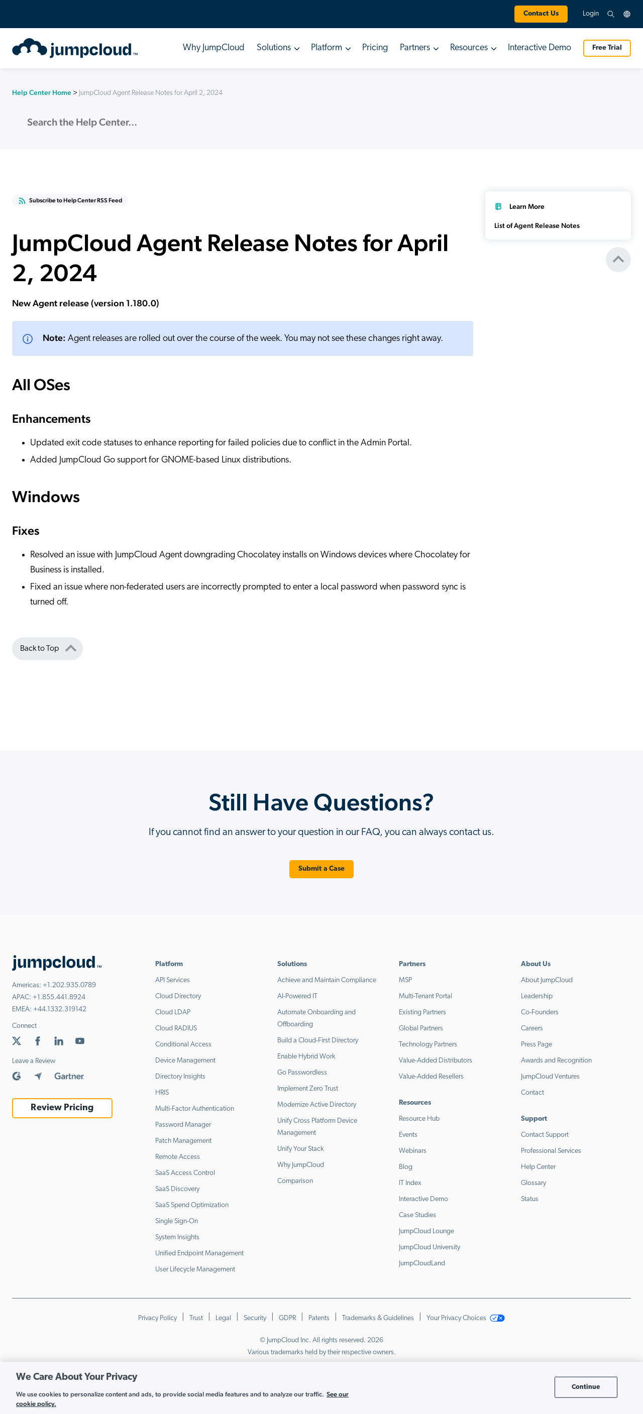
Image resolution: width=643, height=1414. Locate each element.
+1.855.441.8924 (59, 997)
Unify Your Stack (300, 1149)
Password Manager (183, 1125)
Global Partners (421, 1028)
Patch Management (183, 1141)
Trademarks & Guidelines (378, 1318)
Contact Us (541, 14)
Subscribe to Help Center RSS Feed (70, 201)
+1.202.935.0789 (69, 985)
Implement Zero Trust (307, 1089)
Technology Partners (428, 1044)
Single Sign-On (176, 1221)
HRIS (162, 1093)
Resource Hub (419, 1119)
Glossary (533, 1183)
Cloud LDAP (172, 1012)
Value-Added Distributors (435, 1061)
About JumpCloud (547, 980)
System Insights (177, 1237)
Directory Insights (180, 1077)
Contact (532, 1093)
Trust (196, 1318)
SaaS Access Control (185, 1173)
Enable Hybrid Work (306, 1056)
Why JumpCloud (214, 48)
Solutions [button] (274, 48)
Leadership (537, 996)
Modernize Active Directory (316, 1105)
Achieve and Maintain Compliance (326, 980)
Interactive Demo (539, 48)
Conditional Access (183, 1044)
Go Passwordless (302, 1073)
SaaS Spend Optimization (192, 1205)
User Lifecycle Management (195, 1269)
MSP (405, 980)
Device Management (185, 1061)
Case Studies (417, 1215)
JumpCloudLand (422, 1263)
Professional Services (551, 1151)
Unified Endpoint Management (199, 1253)
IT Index (410, 1183)
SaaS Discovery (177, 1189)
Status (530, 1199)
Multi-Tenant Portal (425, 996)
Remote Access (177, 1157)
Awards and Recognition (556, 1061)
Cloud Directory (178, 996)
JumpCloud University (429, 1247)
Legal (223, 1318)
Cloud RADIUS (176, 1028)
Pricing (375, 48)
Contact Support (545, 1135)
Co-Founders (540, 1012)
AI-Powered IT (297, 996)
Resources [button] (469, 48)
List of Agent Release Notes (537, 225)
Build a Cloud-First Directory (317, 1040)
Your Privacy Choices (465, 1318)
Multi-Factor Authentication (194, 1109)
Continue (586, 1387)
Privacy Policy (157, 1318)
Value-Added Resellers (431, 1077)
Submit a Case (321, 869)
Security (255, 1318)
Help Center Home (41, 92)
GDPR (287, 1318)
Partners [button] (415, 48)
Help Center (538, 1167)
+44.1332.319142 (59, 1009)
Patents (319, 1318)
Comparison (295, 1181)
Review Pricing (62, 1108)
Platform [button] (326, 48)
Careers (532, 1028)
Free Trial (607, 48)
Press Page (536, 1044)
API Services (172, 980)
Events (408, 1135)
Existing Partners (422, 1012)
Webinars (412, 1151)
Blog (405, 1167)
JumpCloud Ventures (550, 1077)
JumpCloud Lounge (426, 1231)
